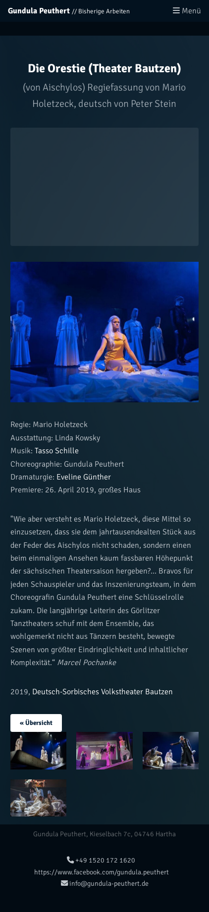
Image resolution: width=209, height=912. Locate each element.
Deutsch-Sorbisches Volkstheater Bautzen (102, 692)
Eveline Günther (82, 477)
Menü (187, 11)
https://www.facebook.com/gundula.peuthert (101, 871)
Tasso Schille (56, 451)
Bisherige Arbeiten (104, 11)
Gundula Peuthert (39, 11)
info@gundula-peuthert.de (105, 883)
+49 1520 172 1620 (101, 860)
